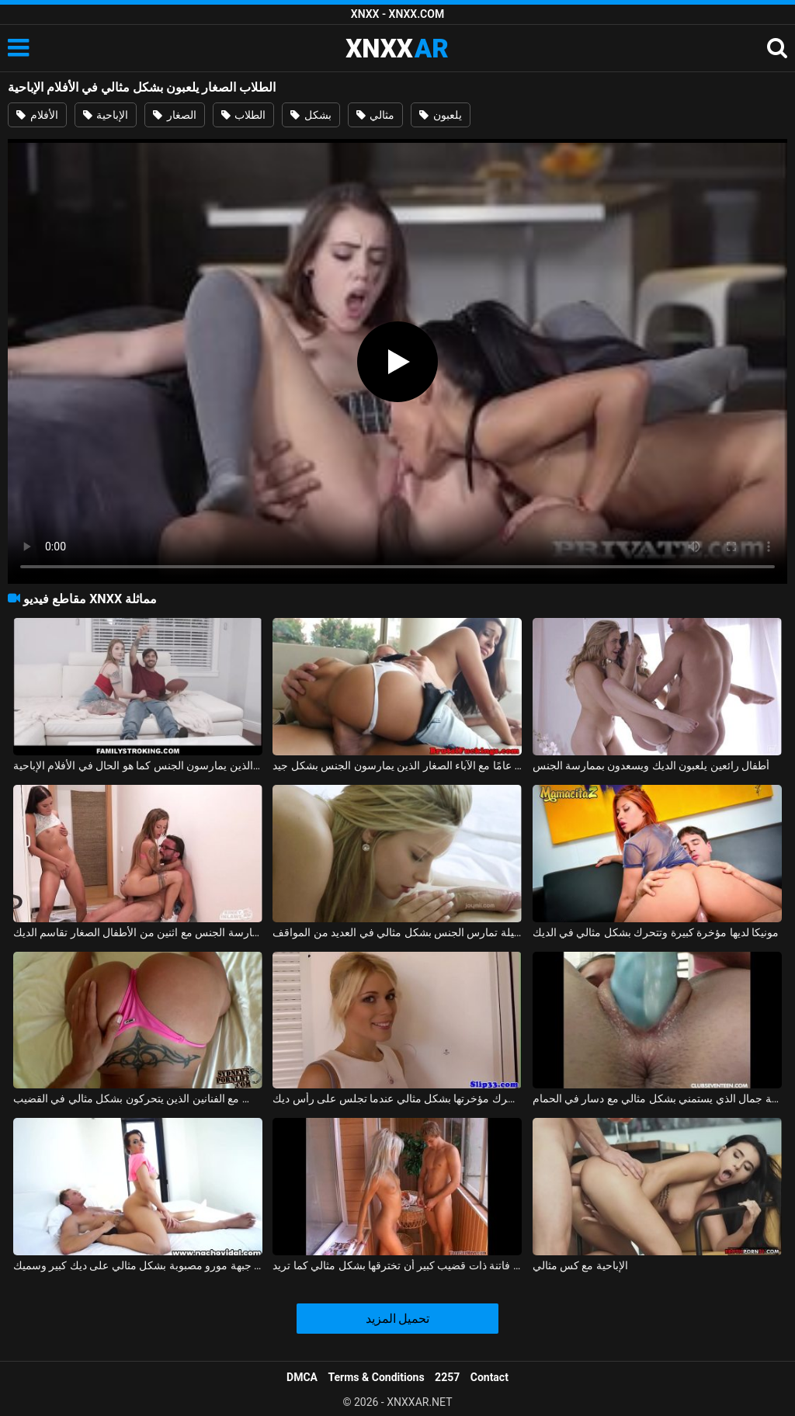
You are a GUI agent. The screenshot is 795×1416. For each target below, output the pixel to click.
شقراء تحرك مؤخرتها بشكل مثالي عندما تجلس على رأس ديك (397, 1098)
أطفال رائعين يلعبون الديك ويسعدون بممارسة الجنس (651, 765)
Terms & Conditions (376, 1377)
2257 (447, 1377)
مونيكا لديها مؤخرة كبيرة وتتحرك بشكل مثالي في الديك (656, 932)
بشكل (310, 115)
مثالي (375, 115)
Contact (489, 1377)
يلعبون (440, 115)
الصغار (174, 115)
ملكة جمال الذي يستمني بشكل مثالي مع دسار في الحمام (657, 1098)
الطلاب (243, 115)
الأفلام (36, 115)
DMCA (302, 1377)
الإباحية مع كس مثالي (580, 1265)
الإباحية (105, 115)
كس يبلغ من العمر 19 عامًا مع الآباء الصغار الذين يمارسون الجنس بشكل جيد (397, 765)
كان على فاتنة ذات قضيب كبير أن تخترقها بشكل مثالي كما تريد (397, 1265)
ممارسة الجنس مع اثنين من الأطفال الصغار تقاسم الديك (137, 932)
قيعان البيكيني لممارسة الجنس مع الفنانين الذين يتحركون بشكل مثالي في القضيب (137, 1098)
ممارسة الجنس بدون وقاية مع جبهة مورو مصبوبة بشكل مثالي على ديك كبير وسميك (137, 1265)
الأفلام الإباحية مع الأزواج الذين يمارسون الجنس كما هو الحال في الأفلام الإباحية (137, 765)
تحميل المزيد (398, 1318)
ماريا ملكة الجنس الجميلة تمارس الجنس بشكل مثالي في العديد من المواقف (397, 932)
